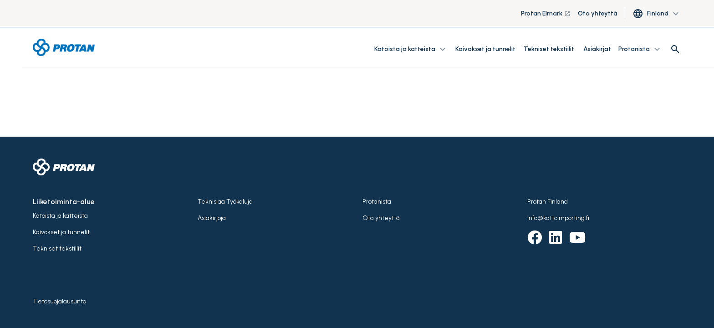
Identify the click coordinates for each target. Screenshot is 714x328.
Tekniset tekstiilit (549, 49)
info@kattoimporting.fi (558, 218)
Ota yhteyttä (597, 13)
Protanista (376, 201)
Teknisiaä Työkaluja (225, 201)
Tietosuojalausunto (59, 301)
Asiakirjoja (212, 218)
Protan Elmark (546, 13)
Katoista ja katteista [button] (411, 49)
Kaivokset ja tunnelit (485, 49)
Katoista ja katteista (60, 216)
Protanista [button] (640, 49)
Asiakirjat (597, 49)
